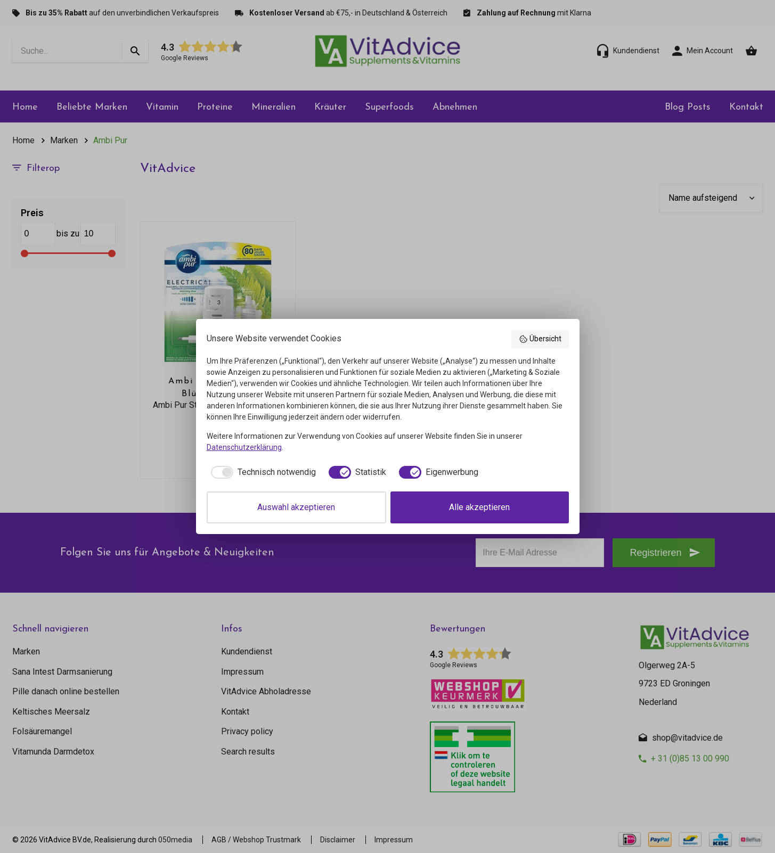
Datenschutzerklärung (244, 447)
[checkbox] (261, 472)
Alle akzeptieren (479, 507)
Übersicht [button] (540, 339)
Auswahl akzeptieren (296, 507)
